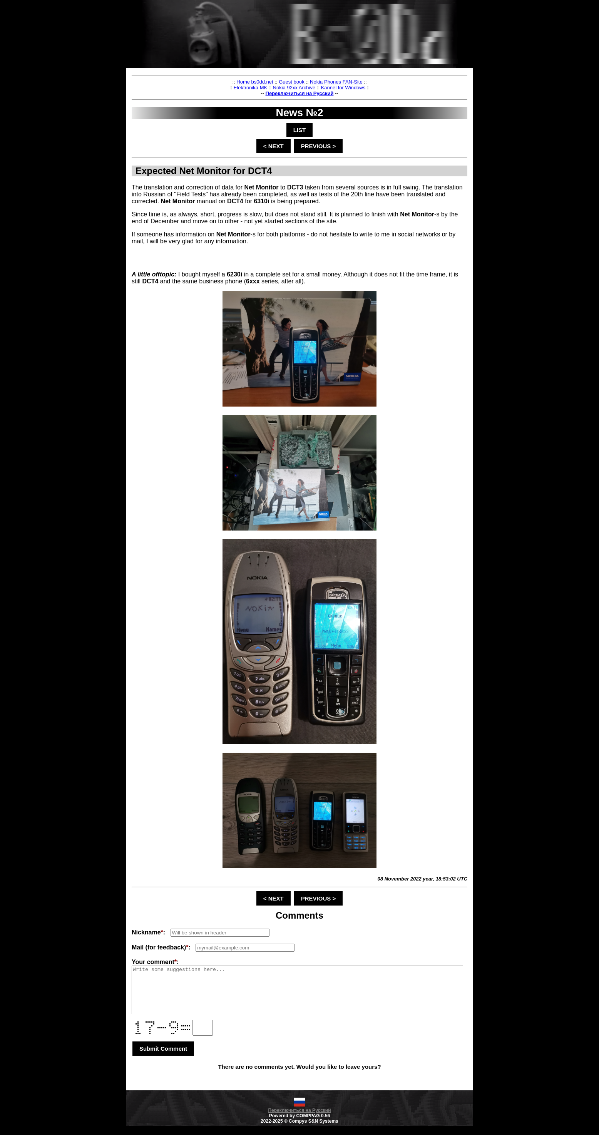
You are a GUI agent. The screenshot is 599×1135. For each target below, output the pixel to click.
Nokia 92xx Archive (312, 87)
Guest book (310, 82)
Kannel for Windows (361, 87)
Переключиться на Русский (318, 93)
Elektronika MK (268, 87)
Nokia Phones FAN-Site (354, 82)
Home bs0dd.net (272, 82)
